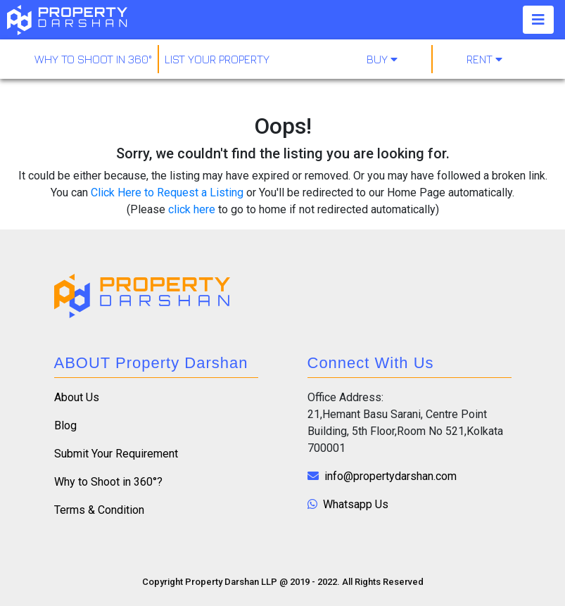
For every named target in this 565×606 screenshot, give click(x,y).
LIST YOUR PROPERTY (217, 59)
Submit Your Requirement (116, 453)
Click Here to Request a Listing (167, 192)
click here (191, 209)
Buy (382, 59)
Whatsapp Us (347, 504)
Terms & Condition (99, 510)
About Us (76, 397)
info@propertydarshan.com (382, 476)
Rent (484, 59)
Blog (65, 425)
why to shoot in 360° (93, 59)
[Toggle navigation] (538, 20)
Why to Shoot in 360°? (108, 481)
